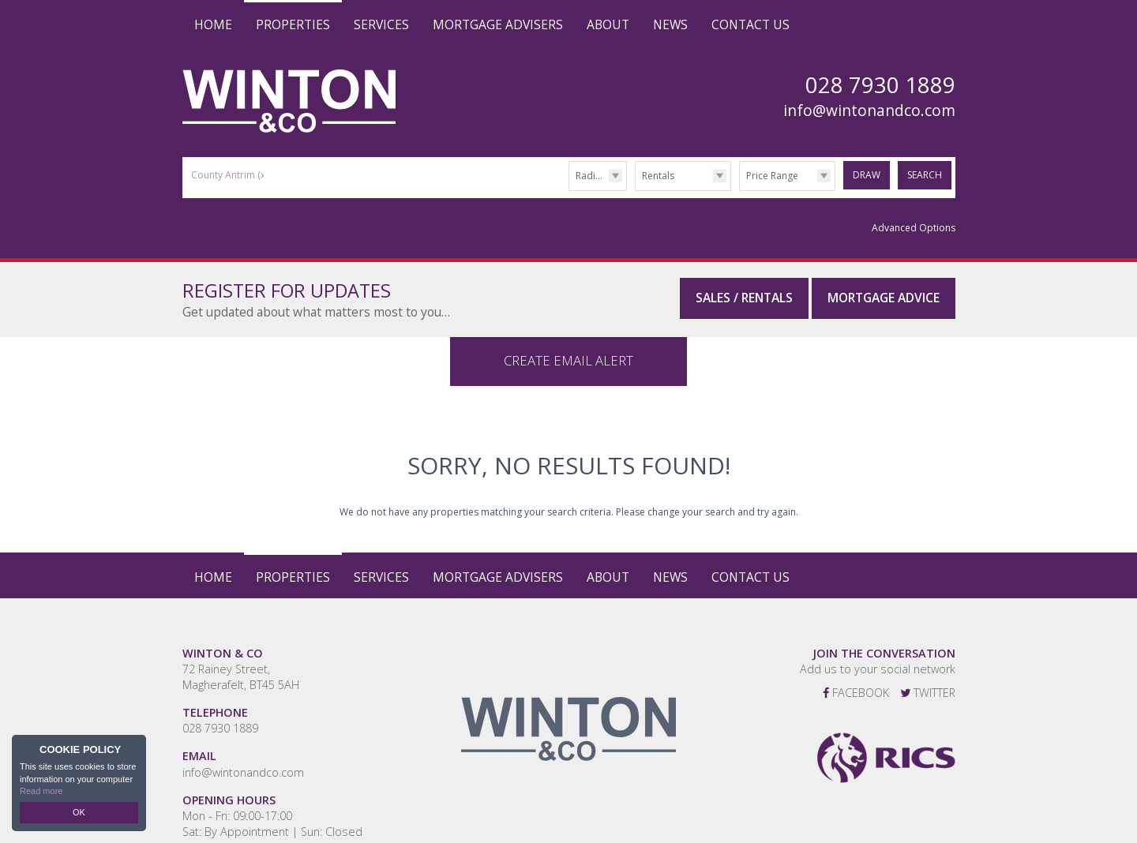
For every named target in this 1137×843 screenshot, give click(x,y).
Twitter (927, 672)
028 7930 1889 (220, 707)
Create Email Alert (568, 340)
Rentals (658, 175)
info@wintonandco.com (869, 110)
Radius (591, 175)
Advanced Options (913, 227)
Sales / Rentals (744, 297)
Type (635, 189)
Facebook (856, 672)
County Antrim (229, 175)
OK (79, 812)
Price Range (772, 175)
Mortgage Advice (883, 297)
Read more (41, 791)
